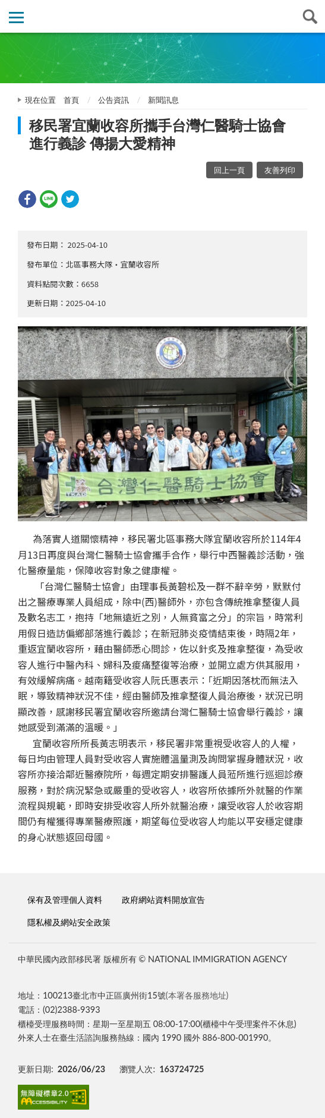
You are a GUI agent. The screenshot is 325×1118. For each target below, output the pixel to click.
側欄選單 (16, 17)
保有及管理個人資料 (64, 900)
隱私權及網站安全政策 (69, 922)
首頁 (71, 100)
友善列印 (279, 170)
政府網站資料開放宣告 (163, 900)
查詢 (308, 16)
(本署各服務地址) (197, 995)
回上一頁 (229, 170)
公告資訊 (113, 100)
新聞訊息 (163, 100)
